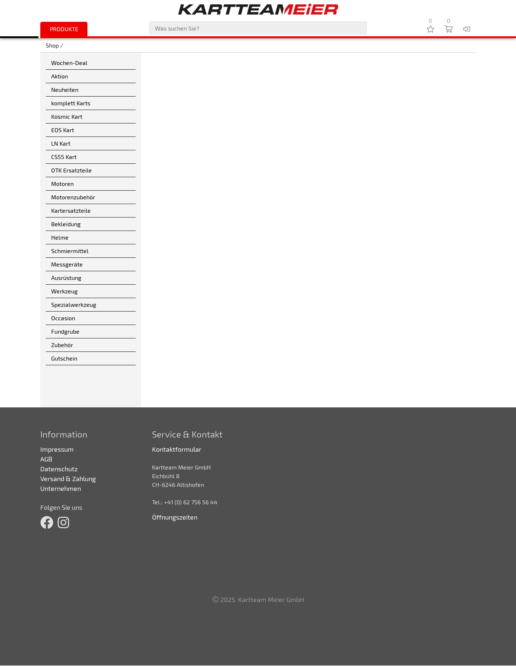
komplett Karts (70, 102)
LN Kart (60, 143)
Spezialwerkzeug (73, 304)
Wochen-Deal (69, 62)
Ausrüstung (66, 277)
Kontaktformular (176, 449)
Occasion (63, 317)
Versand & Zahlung (68, 479)
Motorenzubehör (73, 197)
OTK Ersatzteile (71, 170)
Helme (60, 237)
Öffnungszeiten (174, 517)
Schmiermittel (70, 250)
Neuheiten (64, 89)
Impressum (57, 449)
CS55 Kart (64, 156)
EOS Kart (62, 129)
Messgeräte (67, 264)
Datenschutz (59, 469)
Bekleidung (66, 223)
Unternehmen (60, 488)
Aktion (59, 76)
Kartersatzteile (71, 210)
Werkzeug (64, 291)
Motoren (62, 183)
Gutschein (64, 358)
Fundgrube (65, 331)
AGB (46, 459)
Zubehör (62, 344)
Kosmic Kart (66, 116)
